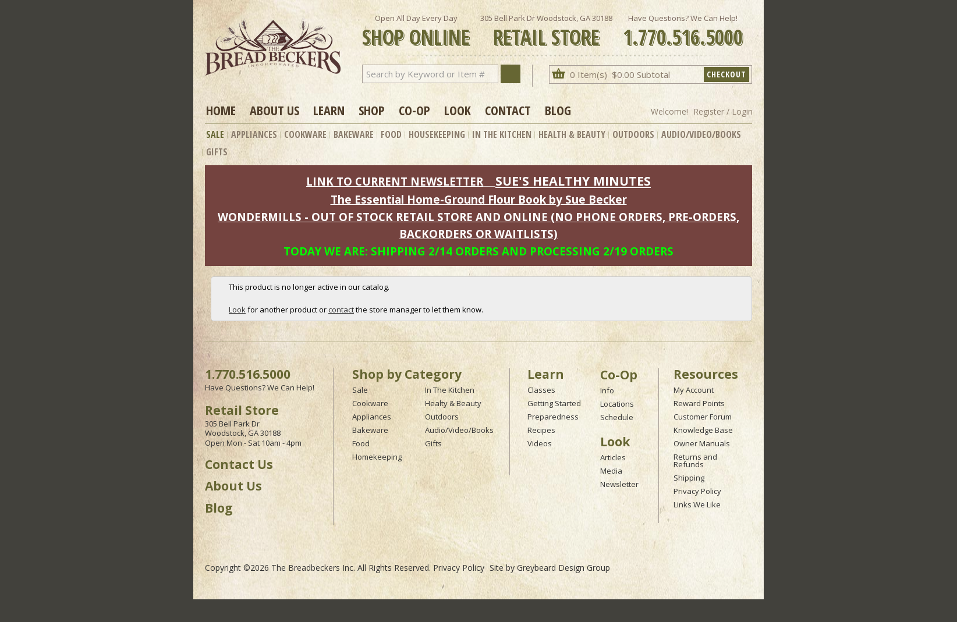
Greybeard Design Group (563, 567)
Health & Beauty (571, 134)
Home (221, 110)
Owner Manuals (702, 443)
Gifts (217, 151)
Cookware (305, 134)
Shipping (689, 477)
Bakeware (354, 134)
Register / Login (723, 111)
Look (457, 110)
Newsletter (619, 484)
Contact (508, 110)
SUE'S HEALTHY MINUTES (573, 180)
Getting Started (554, 403)
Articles (613, 457)
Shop (372, 110)
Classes (541, 390)
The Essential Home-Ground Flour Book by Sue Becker (479, 199)
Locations (617, 404)
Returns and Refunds (695, 461)
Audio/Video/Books (701, 134)
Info (607, 390)
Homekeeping (377, 457)
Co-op (414, 110)
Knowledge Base (703, 430)
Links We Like (697, 504)
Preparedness (553, 416)
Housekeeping (437, 134)
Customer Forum (703, 416)
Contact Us (239, 464)
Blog (558, 110)
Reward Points (699, 403)
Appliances (254, 134)
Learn (329, 110)
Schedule (616, 417)
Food (391, 134)
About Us (274, 110)
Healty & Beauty (453, 403)
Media (611, 470)
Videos (539, 443)
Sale (215, 134)
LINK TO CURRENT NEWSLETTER (394, 181)
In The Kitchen (501, 134)
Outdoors (633, 134)
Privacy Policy (697, 491)
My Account (694, 390)
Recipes (541, 430)
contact (341, 309)
